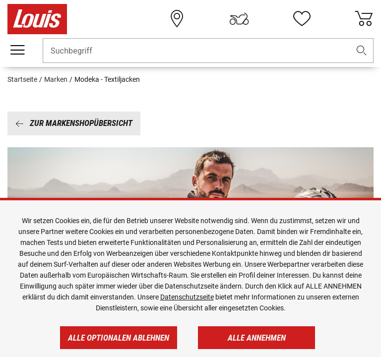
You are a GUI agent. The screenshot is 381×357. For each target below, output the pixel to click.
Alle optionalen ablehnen (118, 338)
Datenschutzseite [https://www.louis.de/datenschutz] (187, 297)
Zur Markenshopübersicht (73, 123)
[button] (362, 51)
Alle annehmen (257, 338)
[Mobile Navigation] (17, 50)
